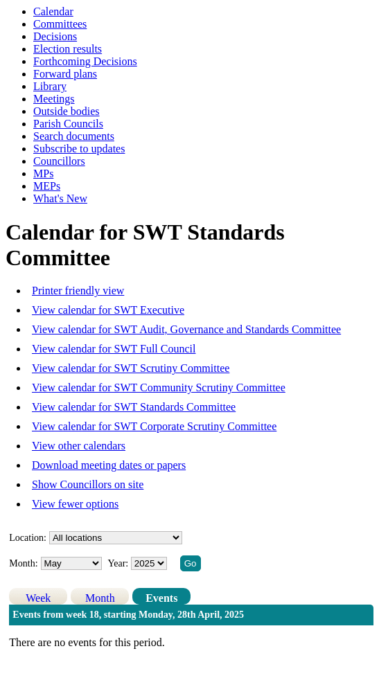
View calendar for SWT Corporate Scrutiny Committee (154, 426)
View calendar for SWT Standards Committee (134, 407)
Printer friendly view (78, 290)
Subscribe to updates (79, 148)
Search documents (73, 136)
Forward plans (65, 74)
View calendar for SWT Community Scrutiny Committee (158, 387)
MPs (43, 173)
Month (100, 598)
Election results (67, 49)
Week (38, 598)
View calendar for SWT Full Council (113, 349)
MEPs (46, 186)
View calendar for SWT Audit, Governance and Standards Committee (186, 329)
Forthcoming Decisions (85, 61)
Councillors (59, 161)
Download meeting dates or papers (109, 465)
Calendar (53, 11)
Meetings (54, 99)
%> (115, 537)
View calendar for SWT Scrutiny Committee (130, 368)
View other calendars (78, 446)
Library (50, 86)
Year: (119, 563)
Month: (23, 563)
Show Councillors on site (87, 484)
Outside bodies (66, 111)
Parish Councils (68, 124)
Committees (60, 24)
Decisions (55, 36)
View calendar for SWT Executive (108, 310)
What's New (60, 198)
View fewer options (75, 504)
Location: (27, 538)
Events (161, 598)
